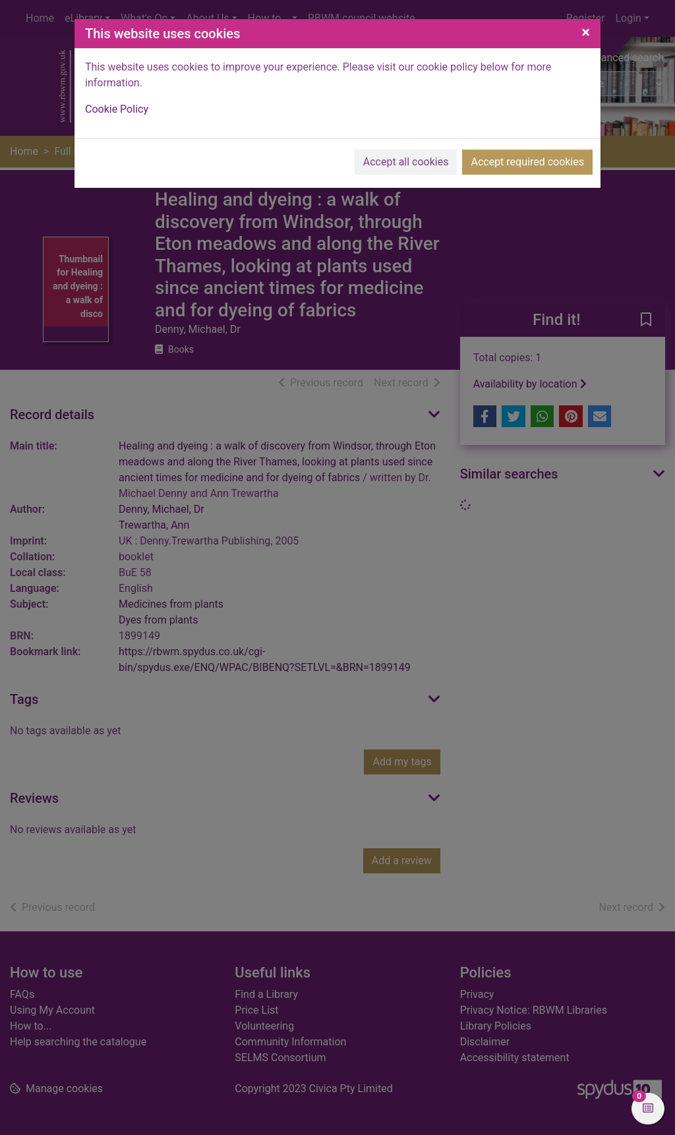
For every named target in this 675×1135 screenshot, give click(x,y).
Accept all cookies (406, 162)
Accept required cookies (527, 162)
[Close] (586, 32)
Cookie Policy (116, 109)
